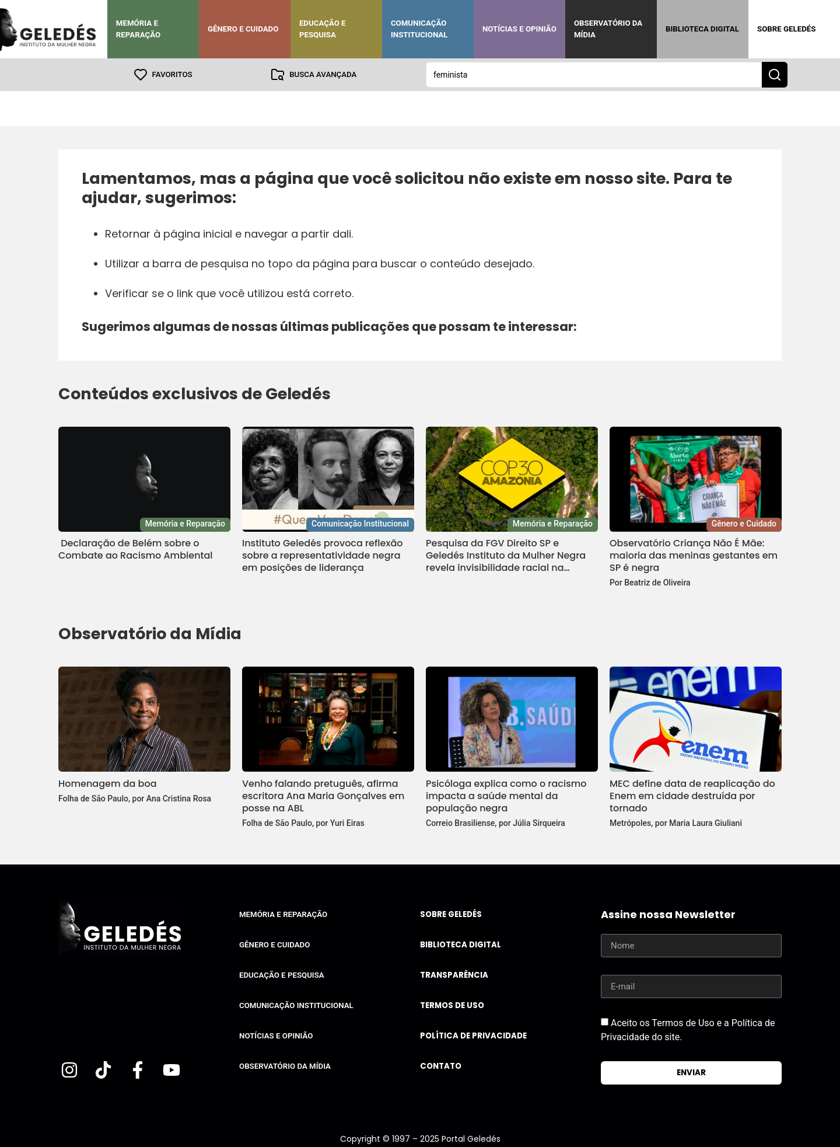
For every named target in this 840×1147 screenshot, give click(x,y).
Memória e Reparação (138, 29)
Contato (440, 1066)
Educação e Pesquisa (322, 29)
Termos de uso (452, 1005)
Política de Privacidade (473, 1035)
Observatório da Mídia (608, 29)
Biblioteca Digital (702, 29)
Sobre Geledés (786, 29)
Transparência (454, 975)
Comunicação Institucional (419, 29)
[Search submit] (775, 75)
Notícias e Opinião (519, 29)
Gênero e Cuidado (243, 29)
